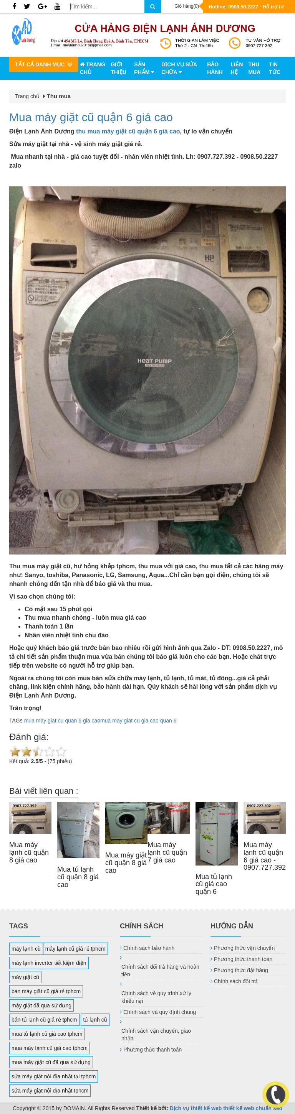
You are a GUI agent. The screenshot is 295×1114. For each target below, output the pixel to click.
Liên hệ (236, 68)
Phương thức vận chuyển (244, 948)
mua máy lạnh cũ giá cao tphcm (50, 1048)
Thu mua (254, 68)
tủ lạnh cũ (95, 1020)
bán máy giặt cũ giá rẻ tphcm (46, 991)
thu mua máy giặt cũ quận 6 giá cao (128, 131)
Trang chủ (92, 68)
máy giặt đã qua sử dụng (41, 1005)
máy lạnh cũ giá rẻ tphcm (75, 949)
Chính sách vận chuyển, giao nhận (156, 1035)
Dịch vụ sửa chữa (179, 68)
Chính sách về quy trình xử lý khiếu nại (156, 997)
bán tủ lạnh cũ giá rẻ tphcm (44, 1020)
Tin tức (274, 68)
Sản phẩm (144, 68)
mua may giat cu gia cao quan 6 (138, 720)
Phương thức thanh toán (152, 1050)
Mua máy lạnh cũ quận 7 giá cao (167, 852)
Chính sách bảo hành (148, 948)
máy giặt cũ (25, 977)
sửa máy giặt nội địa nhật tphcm (50, 1091)
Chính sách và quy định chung (159, 1012)
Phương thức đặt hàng (241, 970)
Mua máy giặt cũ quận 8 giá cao (126, 862)
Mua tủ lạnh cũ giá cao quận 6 (214, 884)
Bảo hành (214, 68)
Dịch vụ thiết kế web (196, 1108)
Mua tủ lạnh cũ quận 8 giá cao (78, 877)
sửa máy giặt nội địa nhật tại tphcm (54, 1076)
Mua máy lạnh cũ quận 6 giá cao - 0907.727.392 (265, 856)
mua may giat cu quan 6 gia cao (62, 720)
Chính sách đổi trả (236, 981)
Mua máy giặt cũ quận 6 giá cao (91, 117)
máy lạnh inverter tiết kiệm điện (49, 963)
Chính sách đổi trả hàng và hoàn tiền (160, 970)
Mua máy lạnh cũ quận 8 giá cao (29, 852)
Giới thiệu (118, 68)
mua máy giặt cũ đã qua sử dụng (51, 1062)
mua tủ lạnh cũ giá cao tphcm (47, 1034)
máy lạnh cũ (26, 949)
